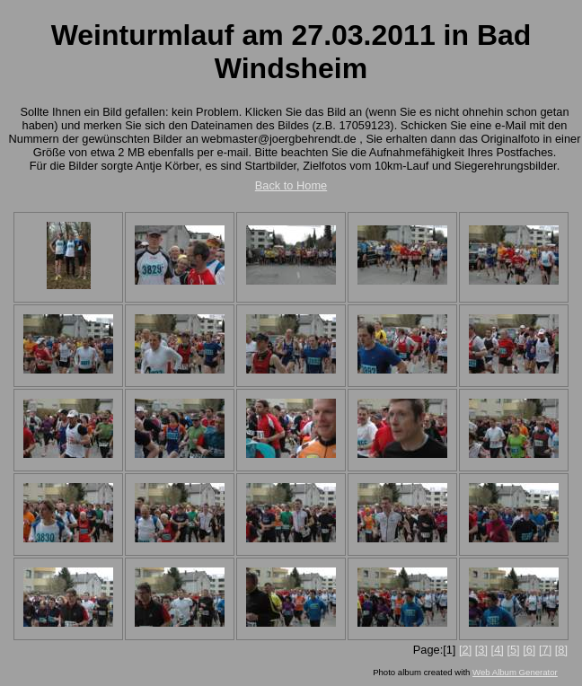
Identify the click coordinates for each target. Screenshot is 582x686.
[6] (529, 649)
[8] (561, 649)
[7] (545, 649)
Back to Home (291, 185)
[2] (465, 649)
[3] (481, 649)
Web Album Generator (515, 672)
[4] (497, 649)
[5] (513, 649)
